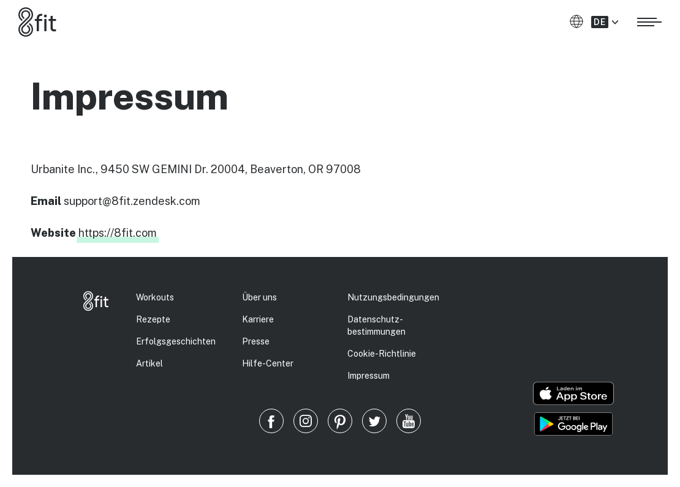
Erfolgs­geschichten (176, 341)
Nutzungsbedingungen (393, 297)
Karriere (258, 319)
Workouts (155, 297)
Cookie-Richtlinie (381, 354)
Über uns (259, 297)
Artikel (149, 363)
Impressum (368, 376)
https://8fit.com (117, 232)
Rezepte (153, 319)
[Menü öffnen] (649, 20)
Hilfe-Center (267, 363)
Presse (256, 341)
